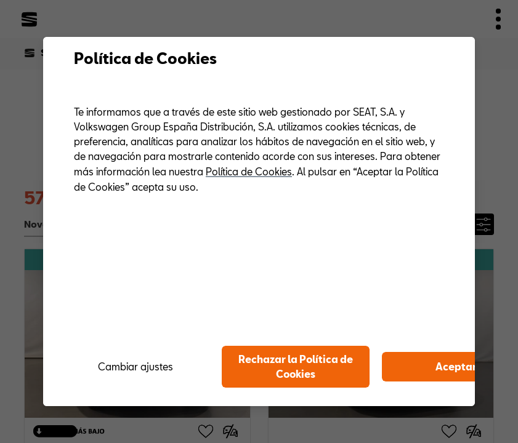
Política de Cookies (249, 171)
